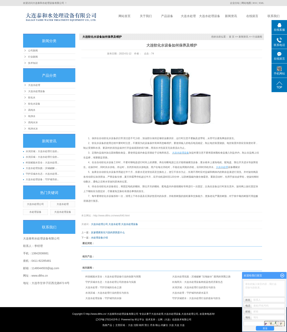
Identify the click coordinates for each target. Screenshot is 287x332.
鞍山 (157, 325)
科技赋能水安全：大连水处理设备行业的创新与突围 (113, 276)
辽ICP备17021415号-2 (108, 319)
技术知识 (33, 63)
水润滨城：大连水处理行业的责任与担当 (194, 287)
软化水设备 (34, 103)
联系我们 (274, 16)
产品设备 (167, 16)
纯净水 (31, 116)
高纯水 (31, 110)
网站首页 (124, 16)
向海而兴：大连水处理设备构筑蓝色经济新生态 (197, 282)
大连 (130, 325)
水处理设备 (35, 212)
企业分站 (235, 3)
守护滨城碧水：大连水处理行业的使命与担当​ (196, 298)
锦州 (141, 325)
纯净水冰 (33, 128)
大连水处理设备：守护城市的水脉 (103, 298)
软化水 (31, 97)
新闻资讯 (231, 16)
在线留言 (252, 16)
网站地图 (246, 3)
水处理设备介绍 (99, 237)
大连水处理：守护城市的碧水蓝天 (190, 292)
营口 (146, 325)
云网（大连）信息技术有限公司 (174, 319)
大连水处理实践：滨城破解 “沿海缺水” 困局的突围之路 (201, 276)
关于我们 (146, 16)
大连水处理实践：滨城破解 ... (41, 168)
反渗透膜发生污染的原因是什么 (108, 232)
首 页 (231, 36)
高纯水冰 (33, 122)
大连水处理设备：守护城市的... (42, 179)
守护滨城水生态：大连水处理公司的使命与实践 (110, 282)
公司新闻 (33, 50)
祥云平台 (139, 319)
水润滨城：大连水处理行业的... (42, 151)
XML (261, 3)
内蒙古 (164, 325)
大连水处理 (188, 16)
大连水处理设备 (209, 16)
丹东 (152, 325)
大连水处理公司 (35, 204)
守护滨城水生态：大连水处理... (42, 173)
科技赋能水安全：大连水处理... (42, 162)
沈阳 (136, 325)
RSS (255, 3)
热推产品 (107, 325)
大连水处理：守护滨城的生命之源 (103, 287)
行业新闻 (33, 56)
